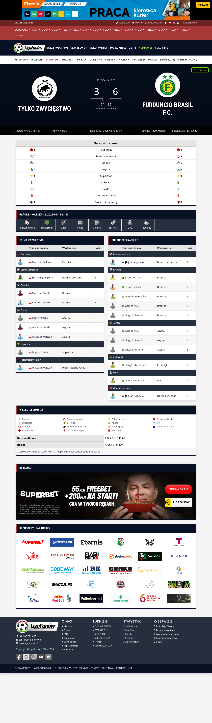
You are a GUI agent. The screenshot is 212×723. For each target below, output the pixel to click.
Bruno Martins (132, 277)
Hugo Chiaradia (132, 315)
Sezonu (128, 637)
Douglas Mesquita (134, 296)
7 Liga (96, 29)
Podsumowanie (27, 224)
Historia (113, 224)
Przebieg (146, 224)
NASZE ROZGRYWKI (42, 667)
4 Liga (65, 29)
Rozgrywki (36, 60)
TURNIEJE (80, 60)
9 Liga (116, 29)
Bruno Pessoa (131, 287)
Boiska (66, 630)
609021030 (123, 22)
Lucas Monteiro (132, 349)
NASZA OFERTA (22, 667)
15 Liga (184, 29)
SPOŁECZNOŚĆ (80, 667)
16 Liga (18, 35)
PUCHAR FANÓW (102, 626)
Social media (118, 47)
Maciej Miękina (41, 277)
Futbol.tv (94, 60)
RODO (158, 641)
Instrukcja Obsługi (164, 626)
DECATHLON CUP (102, 645)
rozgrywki (189, 22)
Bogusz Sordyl (39, 317)
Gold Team (161, 47)
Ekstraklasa (21, 29)
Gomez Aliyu (130, 305)
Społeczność (138, 60)
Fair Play (128, 630)
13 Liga (162, 29)
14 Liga (173, 29)
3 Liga (55, 29)
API (130, 667)
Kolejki (127, 633)
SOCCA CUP (99, 633)
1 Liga (35, 29)
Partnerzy (67, 649)
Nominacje (145, 47)
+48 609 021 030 (27, 636)
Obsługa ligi (69, 641)
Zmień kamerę (200, 70)
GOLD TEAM (107, 667)
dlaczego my (79, 47)
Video (80, 224)
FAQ (65, 633)
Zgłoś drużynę (167, 60)
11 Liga (139, 29)
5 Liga (76, 29)
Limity (132, 47)
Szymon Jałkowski (41, 302)
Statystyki (52, 60)
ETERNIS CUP (100, 630)
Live (130, 224)
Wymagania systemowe (167, 633)
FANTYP (95, 667)
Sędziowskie (130, 626)
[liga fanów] (29, 47)
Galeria (123, 60)
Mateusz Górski (39, 293)
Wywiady (66, 60)
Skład (64, 224)
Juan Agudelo (133, 262)
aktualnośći (21, 60)
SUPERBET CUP (101, 637)
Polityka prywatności (165, 637)
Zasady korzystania (164, 630)
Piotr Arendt (158, 130)
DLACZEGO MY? (63, 667)
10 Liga (128, 29)
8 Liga (106, 29)
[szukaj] (195, 60)
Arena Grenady (32, 130)
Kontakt (152, 60)
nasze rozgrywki (57, 47)
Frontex (97, 641)
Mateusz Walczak (40, 262)
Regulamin (68, 637)
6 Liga (86, 29)
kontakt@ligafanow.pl (147, 22)
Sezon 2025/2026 (24, 22)
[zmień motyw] (165, 23)
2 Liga (45, 29)
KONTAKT (121, 667)
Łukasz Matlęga (188, 130)
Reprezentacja (70, 645)
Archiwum (110, 60)
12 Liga (150, 29)
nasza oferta (98, 47)
